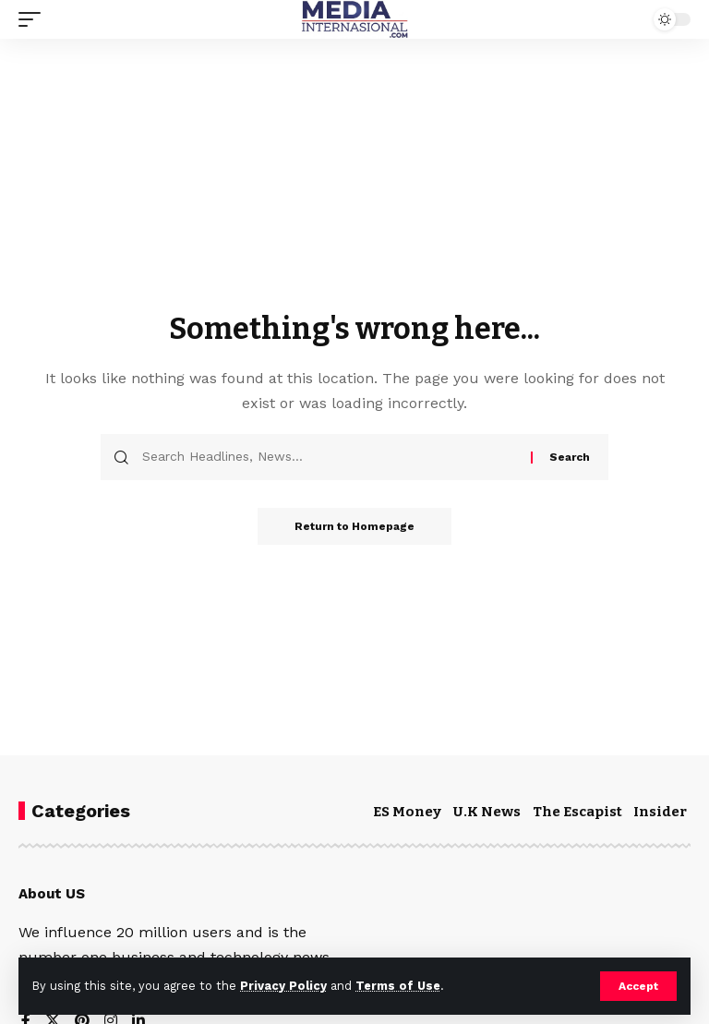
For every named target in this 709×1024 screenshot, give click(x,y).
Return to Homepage (354, 526)
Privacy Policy (283, 986)
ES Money (407, 811)
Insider (660, 811)
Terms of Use (397, 986)
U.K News (487, 811)
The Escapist (577, 811)
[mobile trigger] (34, 19)
